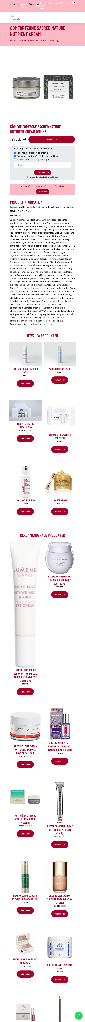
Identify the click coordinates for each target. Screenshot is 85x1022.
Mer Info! (52, 139)
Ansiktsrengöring (49, 40)
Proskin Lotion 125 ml (59, 368)
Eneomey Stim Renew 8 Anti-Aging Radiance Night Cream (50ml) (25, 750)
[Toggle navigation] (71, 17)
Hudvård (34, 40)
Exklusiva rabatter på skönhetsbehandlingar (38, 156)
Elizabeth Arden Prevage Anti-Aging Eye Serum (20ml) (60, 830)
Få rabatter (42, 172)
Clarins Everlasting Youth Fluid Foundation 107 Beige (59, 899)
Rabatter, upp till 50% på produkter (33, 152)
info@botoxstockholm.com (58, 3)
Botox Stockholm (18, 40)
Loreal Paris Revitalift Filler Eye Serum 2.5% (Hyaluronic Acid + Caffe (60, 746)
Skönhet (71, 207)
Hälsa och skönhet (31, 207)
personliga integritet (38, 177)
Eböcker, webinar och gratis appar (33, 159)
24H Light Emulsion (25, 500)
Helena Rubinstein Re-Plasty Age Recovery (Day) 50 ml (59, 580)
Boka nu (42, 191)
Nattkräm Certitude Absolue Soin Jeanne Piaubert (25, 819)
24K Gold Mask (59, 500)
